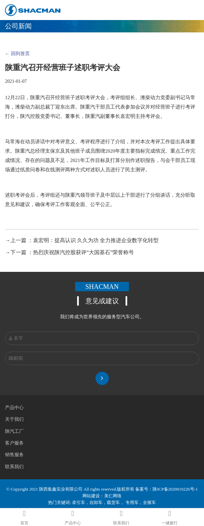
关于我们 (14, 419)
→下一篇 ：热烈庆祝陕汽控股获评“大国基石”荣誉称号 (69, 252)
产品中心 (14, 407)
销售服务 (14, 454)
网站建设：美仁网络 (102, 495)
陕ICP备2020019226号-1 (175, 489)
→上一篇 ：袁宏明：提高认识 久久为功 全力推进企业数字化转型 (82, 240)
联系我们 (14, 466)
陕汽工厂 (14, 431)
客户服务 (14, 443)
